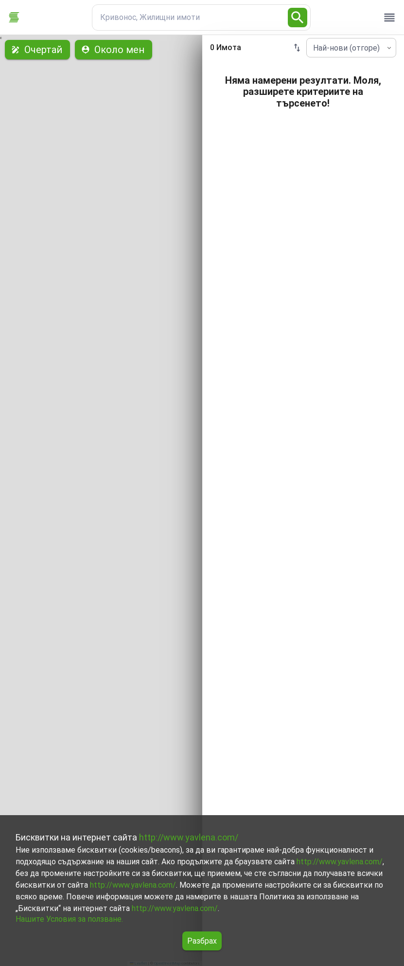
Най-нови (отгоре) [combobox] (346, 48)
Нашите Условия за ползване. (69, 919)
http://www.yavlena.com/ (188, 837)
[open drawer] (389, 17)
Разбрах (202, 940)
